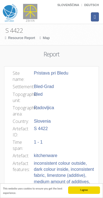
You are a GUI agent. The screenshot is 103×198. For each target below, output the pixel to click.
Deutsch (91, 5)
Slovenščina (68, 5)
